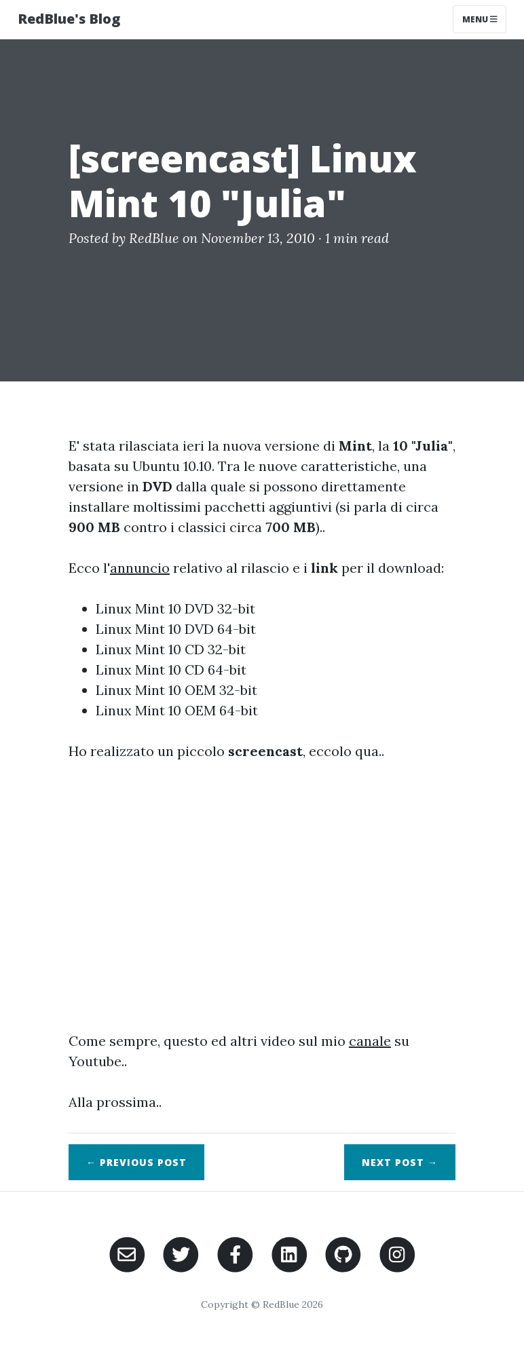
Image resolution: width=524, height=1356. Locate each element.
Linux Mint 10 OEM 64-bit (177, 710)
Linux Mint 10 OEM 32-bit (176, 689)
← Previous (136, 1162)
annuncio (140, 567)
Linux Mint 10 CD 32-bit (171, 649)
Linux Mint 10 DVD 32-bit (175, 608)
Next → (400, 1162)
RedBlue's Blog (69, 19)
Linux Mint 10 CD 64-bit (171, 669)
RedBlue (154, 237)
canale (370, 1040)
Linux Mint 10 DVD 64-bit (176, 628)
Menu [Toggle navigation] (480, 19)
